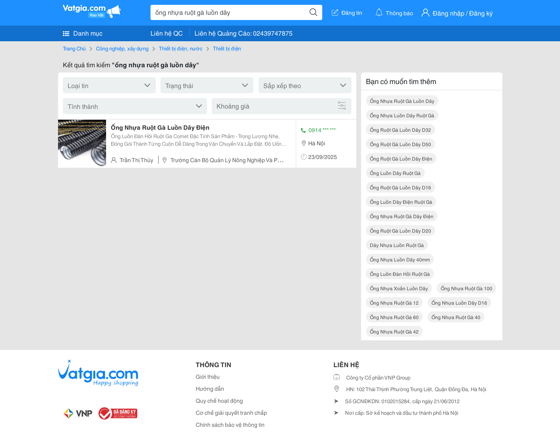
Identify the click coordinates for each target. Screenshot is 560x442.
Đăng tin (347, 12)
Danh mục (82, 33)
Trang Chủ (74, 48)
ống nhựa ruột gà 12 (394, 302)
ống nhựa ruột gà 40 (456, 316)
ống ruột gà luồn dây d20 (400, 230)
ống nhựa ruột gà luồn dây (402, 100)
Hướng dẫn (210, 388)
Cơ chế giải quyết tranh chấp (231, 412)
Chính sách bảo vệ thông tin (230, 424)
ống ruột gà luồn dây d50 (400, 144)
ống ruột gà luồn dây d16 (400, 187)
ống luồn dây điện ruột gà (401, 201)
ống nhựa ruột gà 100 (466, 288)
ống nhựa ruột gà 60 (394, 316)
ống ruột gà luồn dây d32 (400, 129)
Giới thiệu (208, 376)
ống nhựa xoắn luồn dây (399, 288)
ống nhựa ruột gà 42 (394, 331)
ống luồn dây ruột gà (395, 172)
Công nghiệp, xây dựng (122, 48)
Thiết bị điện (227, 48)
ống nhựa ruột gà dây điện (402, 216)
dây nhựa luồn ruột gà (397, 244)
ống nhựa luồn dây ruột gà (402, 115)
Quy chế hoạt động (219, 400)
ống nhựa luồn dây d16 (459, 302)
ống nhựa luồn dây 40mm (400, 259)
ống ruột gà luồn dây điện (401, 158)
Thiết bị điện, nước (181, 48)
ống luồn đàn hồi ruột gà (400, 273)
